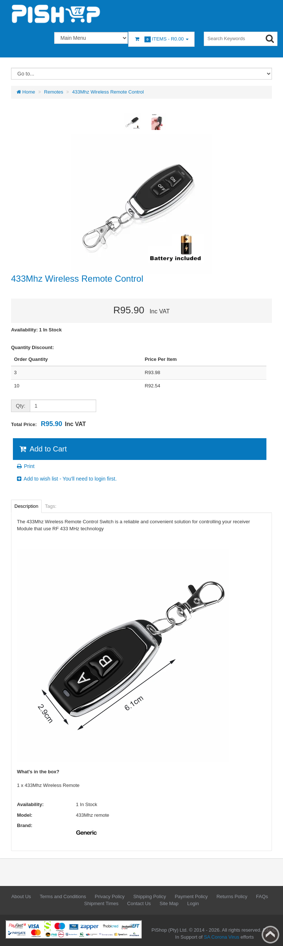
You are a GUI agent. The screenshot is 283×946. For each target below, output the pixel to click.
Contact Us (139, 903)
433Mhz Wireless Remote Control (108, 92)
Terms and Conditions (63, 896)
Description (26, 506)
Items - (161, 39)
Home (26, 92)
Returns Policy (231, 896)
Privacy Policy (110, 896)
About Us (21, 896)
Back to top (270, 934)
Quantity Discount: (32, 347)
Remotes (53, 92)
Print (25, 466)
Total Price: (48, 424)
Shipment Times (101, 903)
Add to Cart (42, 449)
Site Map (169, 903)
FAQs (262, 896)
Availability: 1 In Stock (36, 330)
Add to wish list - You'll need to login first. (66, 479)
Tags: (50, 506)
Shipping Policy (149, 896)
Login (193, 903)
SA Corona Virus (221, 937)
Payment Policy (191, 896)
